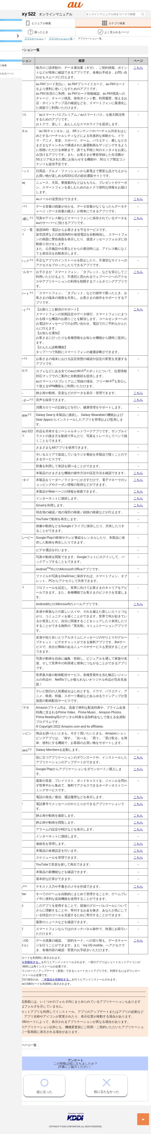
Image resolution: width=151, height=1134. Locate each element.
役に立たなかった (106, 1084)
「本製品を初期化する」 (26, 962)
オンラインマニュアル (41, 14)
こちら (138, 68)
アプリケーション (34, 38)
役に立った (44, 1084)
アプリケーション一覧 (61, 38)
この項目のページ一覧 (22, 1045)
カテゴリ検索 (10, 38)
